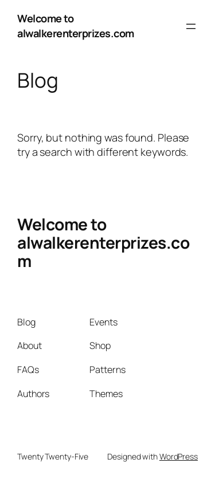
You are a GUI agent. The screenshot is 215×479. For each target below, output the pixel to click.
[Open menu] (191, 26)
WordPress (178, 456)
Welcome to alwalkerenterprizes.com (75, 25)
